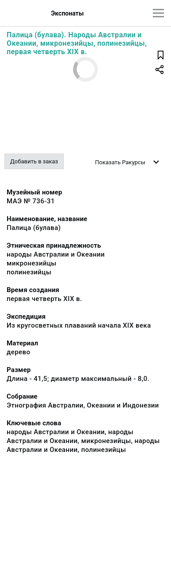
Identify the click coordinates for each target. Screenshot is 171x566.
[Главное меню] (158, 13)
